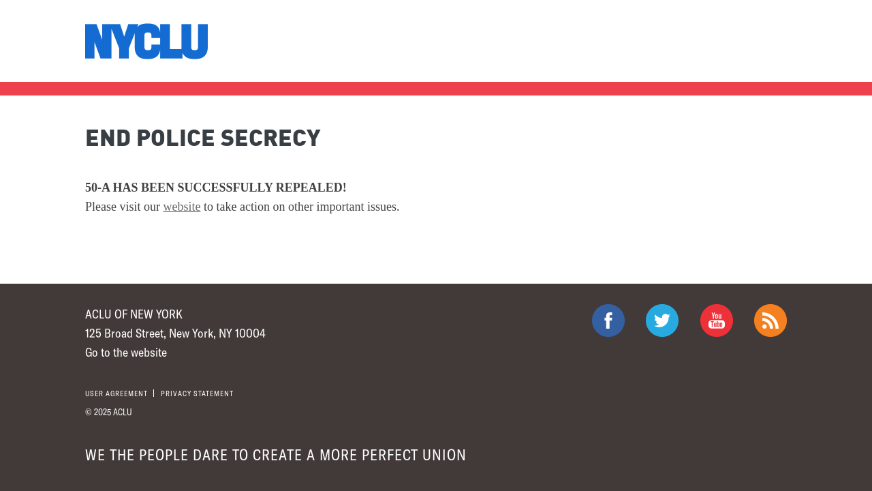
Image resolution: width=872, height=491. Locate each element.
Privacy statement (197, 393)
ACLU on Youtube (716, 320)
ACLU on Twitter (662, 320)
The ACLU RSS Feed (770, 320)
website (182, 206)
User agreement (116, 393)
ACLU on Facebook (608, 320)
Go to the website (126, 351)
